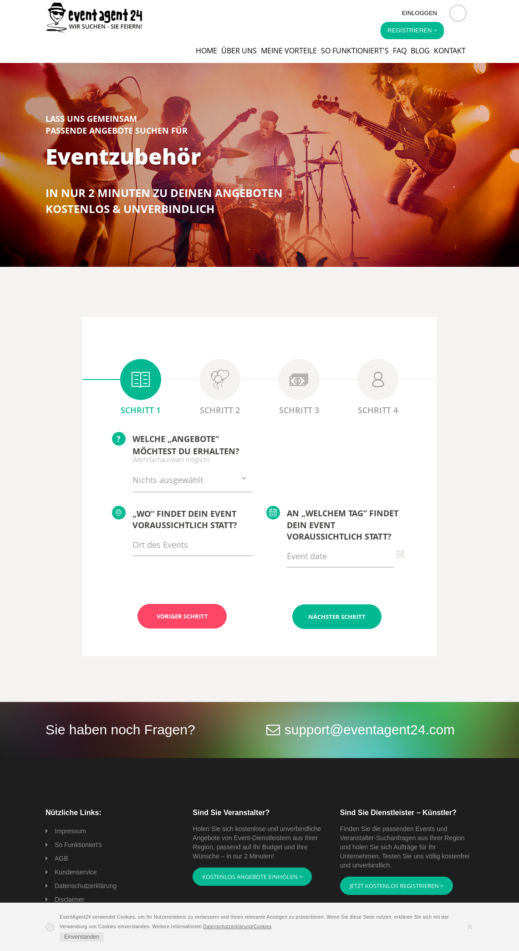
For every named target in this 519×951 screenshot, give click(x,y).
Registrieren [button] (412, 30)
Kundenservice (76, 871)
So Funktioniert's (78, 844)
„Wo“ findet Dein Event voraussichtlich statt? (174, 518)
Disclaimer (69, 899)
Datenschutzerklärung (86, 885)
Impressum (70, 830)
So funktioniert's (355, 51)
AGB (61, 858)
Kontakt (450, 51)
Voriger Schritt (182, 616)
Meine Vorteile (289, 51)
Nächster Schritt (337, 616)
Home (206, 51)
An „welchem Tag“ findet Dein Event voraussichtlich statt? (332, 524)
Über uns (239, 51)
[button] (458, 13)
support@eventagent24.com (370, 729)
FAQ (400, 51)
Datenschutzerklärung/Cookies (238, 926)
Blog (420, 51)
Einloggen (419, 13)
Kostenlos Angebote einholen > (252, 876)
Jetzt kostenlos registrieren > (396, 885)
